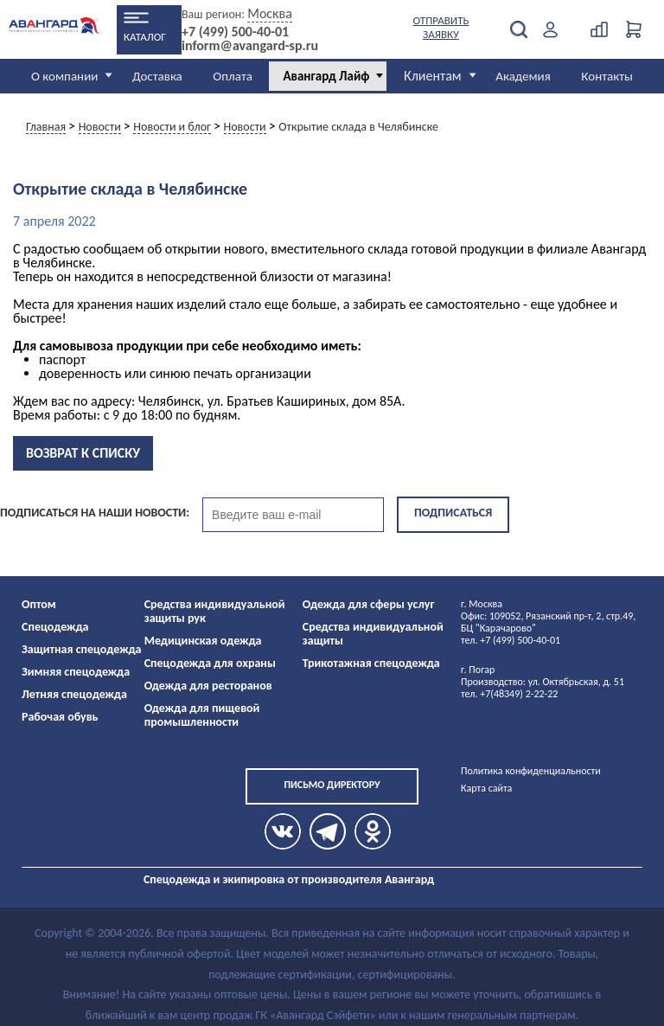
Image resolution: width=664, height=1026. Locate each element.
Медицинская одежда (203, 640)
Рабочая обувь (60, 716)
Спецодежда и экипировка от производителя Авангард (289, 879)
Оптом (39, 604)
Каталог (145, 36)
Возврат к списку (83, 453)
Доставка (157, 76)
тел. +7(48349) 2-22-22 (509, 694)
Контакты (607, 76)
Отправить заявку (441, 27)
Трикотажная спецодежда (371, 663)
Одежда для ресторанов (208, 685)
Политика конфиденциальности (531, 771)
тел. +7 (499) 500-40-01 (510, 640)
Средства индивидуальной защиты (373, 633)
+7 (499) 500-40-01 (235, 32)
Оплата (232, 76)
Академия (523, 76)
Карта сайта (486, 788)
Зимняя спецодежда (76, 671)
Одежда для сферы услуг (369, 604)
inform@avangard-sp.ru (250, 46)
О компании (64, 76)
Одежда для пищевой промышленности (202, 715)
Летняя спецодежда (74, 694)
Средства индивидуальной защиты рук (214, 611)
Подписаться (453, 512)
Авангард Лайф (326, 76)
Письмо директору (332, 785)
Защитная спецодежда (82, 649)
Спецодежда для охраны (210, 663)
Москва (269, 13)
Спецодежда (55, 626)
